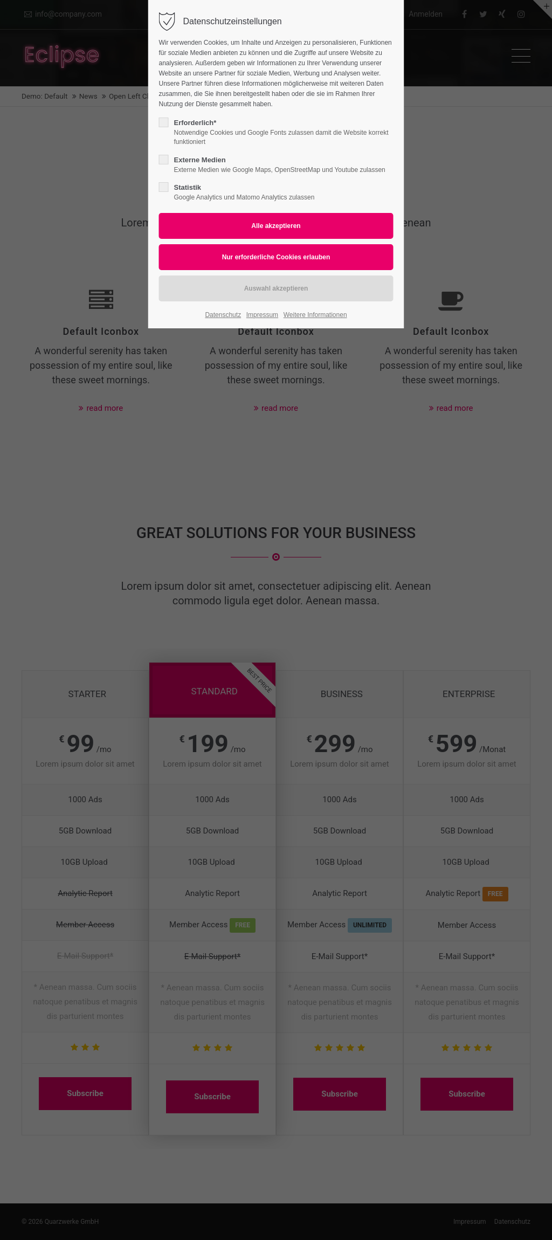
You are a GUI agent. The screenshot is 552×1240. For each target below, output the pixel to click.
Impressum (262, 315)
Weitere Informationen (315, 315)
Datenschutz (223, 315)
